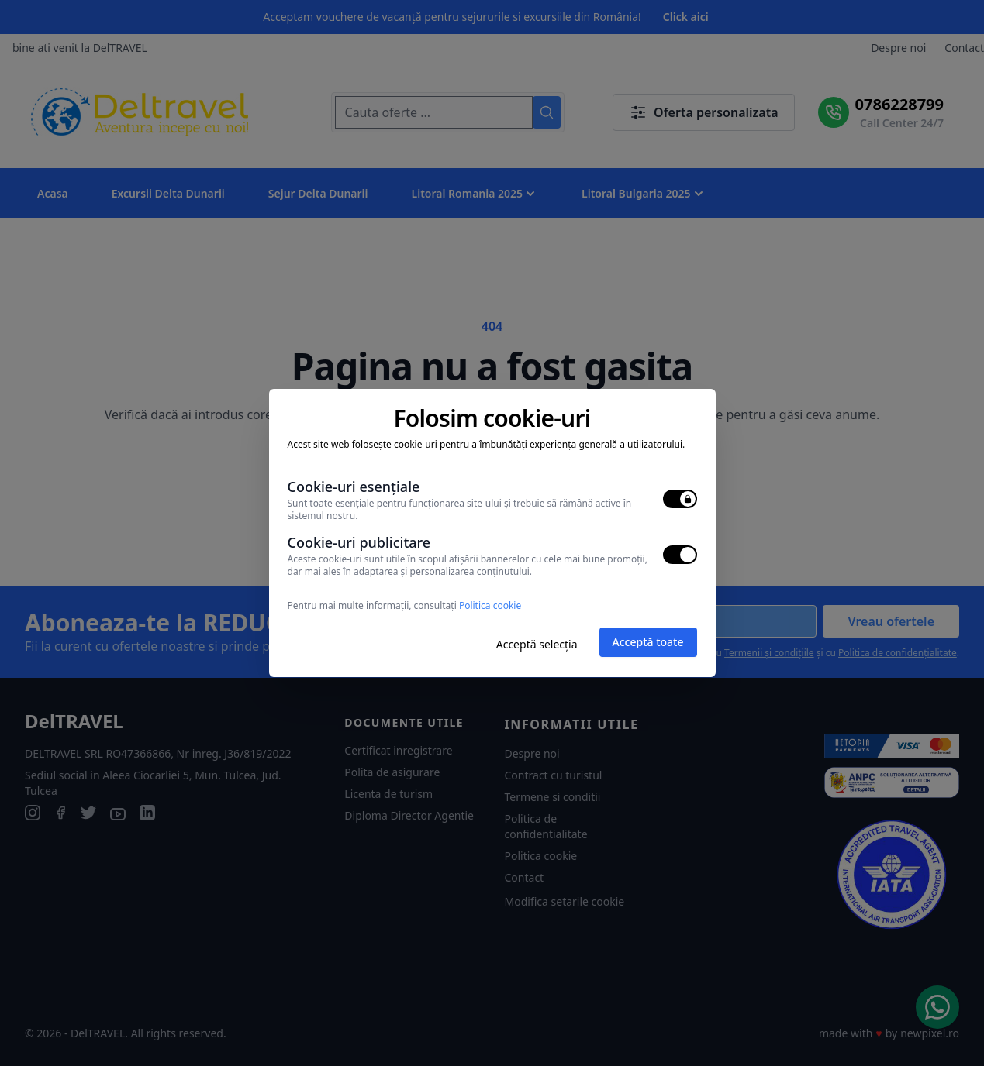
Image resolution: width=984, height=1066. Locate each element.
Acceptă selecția (537, 644)
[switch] (680, 499)
